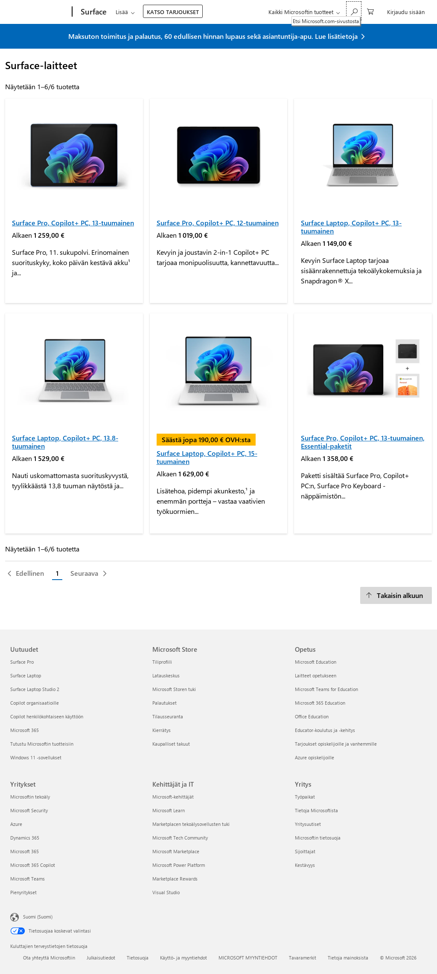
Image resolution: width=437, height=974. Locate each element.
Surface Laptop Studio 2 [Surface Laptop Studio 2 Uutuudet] (34, 689)
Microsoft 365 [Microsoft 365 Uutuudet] (24, 730)
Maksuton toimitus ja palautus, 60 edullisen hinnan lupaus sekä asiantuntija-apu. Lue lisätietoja (213, 36)
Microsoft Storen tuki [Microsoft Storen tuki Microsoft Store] (174, 689)
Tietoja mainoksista (348, 957)
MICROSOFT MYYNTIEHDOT (247, 957)
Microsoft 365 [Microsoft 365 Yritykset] (24, 851)
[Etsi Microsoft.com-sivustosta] (353, 10)
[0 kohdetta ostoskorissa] (370, 11)
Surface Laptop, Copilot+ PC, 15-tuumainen (207, 457)
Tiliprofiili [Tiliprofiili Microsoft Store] (162, 662)
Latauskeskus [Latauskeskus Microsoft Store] (166, 675)
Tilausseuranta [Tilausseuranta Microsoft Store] (167, 716)
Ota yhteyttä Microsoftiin (49, 957)
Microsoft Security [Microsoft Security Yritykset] (29, 810)
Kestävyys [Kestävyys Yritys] (305, 865)
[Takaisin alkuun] (396, 595)
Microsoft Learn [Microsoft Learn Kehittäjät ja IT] (168, 810)
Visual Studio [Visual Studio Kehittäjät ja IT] (166, 892)
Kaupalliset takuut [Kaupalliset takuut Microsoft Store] (171, 744)
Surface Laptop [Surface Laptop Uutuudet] (25, 675)
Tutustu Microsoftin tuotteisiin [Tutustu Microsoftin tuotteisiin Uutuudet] (41, 744)
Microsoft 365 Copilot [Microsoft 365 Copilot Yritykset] (32, 865)
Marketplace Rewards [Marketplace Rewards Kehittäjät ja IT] (175, 878)
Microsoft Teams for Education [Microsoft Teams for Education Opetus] (326, 689)
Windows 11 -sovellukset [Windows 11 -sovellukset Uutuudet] (35, 757)
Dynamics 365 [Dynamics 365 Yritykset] (24, 837)
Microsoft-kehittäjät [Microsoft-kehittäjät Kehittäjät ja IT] (173, 796)
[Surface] (92, 11)
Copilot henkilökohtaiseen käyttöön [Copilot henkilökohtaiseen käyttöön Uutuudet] (46, 716)
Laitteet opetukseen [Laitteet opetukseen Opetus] (315, 675)
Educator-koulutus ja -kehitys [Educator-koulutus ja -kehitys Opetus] (325, 730)
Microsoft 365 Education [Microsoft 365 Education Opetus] (320, 703)
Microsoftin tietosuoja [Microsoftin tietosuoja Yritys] (318, 837)
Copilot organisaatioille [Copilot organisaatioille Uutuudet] (34, 703)
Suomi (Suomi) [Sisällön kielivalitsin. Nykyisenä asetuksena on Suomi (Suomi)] (37, 916)
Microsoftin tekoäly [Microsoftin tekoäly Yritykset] (30, 796)
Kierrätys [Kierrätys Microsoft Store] (161, 730)
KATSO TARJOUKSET (173, 11)
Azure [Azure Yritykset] (16, 824)
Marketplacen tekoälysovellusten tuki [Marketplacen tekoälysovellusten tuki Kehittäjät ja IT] (191, 824)
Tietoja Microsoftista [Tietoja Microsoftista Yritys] (316, 810)
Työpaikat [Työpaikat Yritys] (305, 796)
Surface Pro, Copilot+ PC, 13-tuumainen (73, 222)
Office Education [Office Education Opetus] (312, 716)
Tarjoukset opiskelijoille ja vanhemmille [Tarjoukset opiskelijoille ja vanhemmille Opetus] (336, 744)
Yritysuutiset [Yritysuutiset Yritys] (308, 824)
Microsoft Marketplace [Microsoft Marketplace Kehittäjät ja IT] (175, 851)
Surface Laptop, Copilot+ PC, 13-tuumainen (351, 226)
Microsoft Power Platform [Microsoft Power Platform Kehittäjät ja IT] (178, 865)
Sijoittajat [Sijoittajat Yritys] (305, 851)
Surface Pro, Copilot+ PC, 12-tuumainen (218, 222)
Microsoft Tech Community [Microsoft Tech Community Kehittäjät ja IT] (180, 837)
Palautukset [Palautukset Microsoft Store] (164, 703)
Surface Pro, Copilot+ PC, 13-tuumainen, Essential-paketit (363, 441)
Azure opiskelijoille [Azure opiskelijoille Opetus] (314, 757)
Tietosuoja (138, 957)
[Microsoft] (39, 11)
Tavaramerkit (302, 957)
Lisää (122, 11)
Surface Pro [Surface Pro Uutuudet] (22, 662)
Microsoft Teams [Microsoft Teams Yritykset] (27, 878)
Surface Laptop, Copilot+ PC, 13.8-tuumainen (65, 441)
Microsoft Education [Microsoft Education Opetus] (315, 662)
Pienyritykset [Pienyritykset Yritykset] (23, 892)
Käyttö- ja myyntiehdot (183, 957)
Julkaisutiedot (101, 957)
